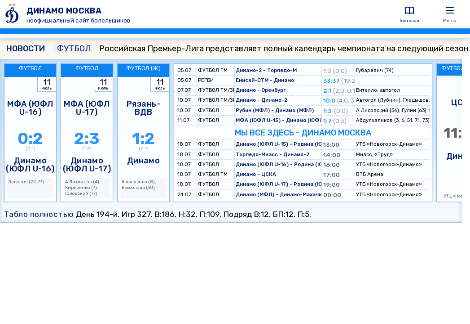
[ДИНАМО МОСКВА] (13, 14)
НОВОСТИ (25, 49)
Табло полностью (39, 214)
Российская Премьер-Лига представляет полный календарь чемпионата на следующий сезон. (261, 49)
